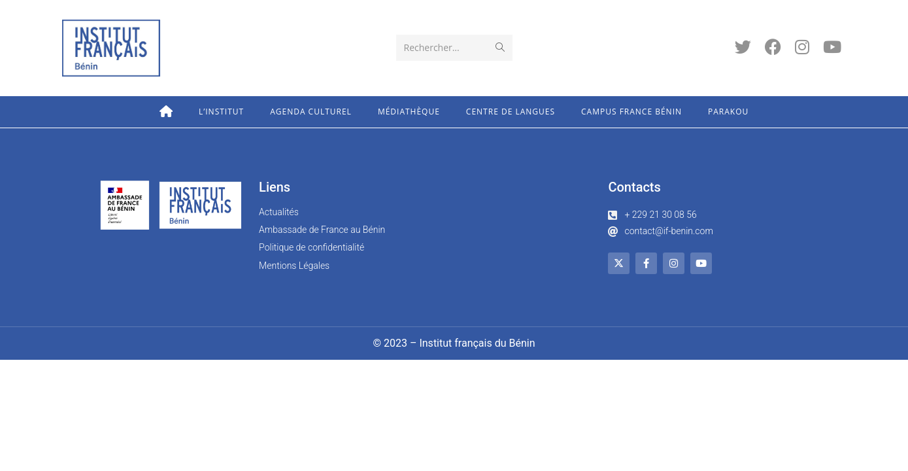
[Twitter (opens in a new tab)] (743, 47)
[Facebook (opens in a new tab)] (773, 47)
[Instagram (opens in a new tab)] (802, 47)
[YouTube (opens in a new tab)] (832, 47)
